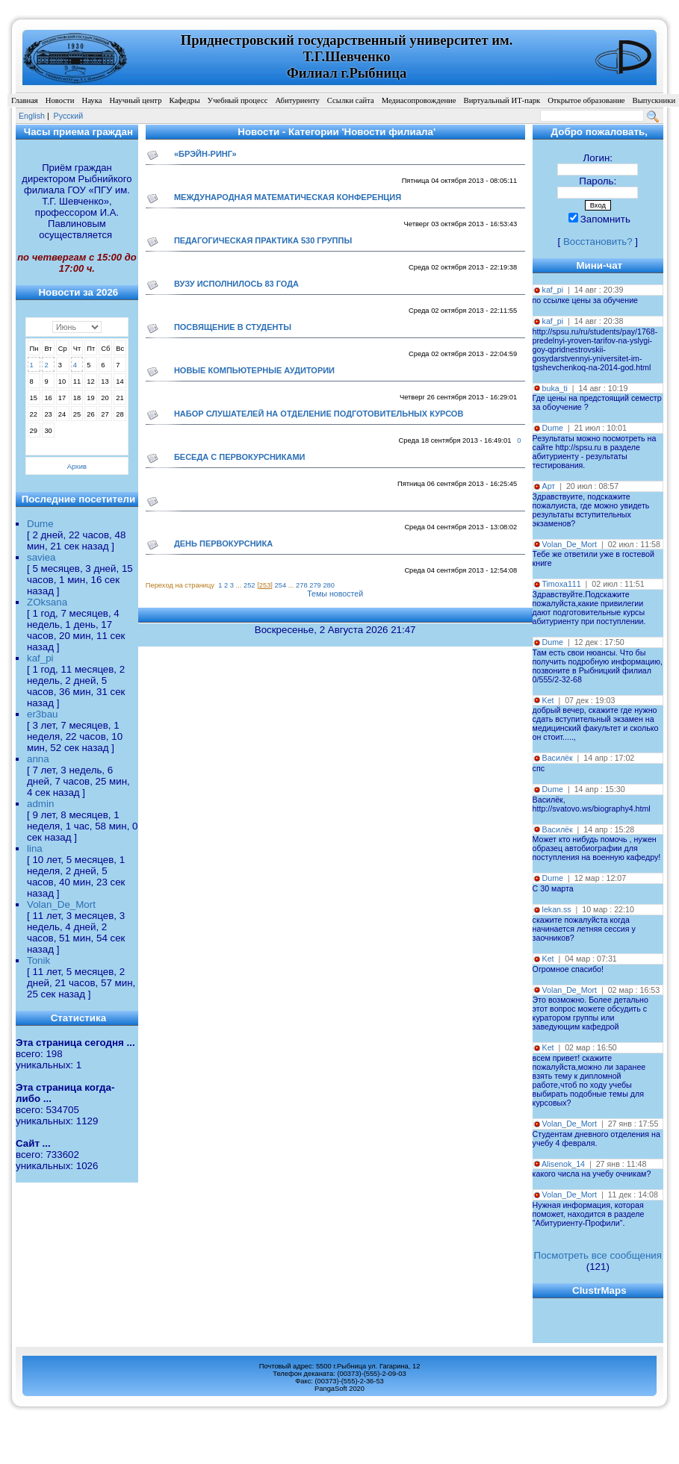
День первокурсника (223, 543)
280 (329, 585)
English (32, 115)
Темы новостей (335, 593)
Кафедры (184, 100)
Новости (60, 100)
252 (249, 585)
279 (315, 585)
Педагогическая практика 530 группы (263, 240)
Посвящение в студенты (232, 327)
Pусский (69, 115)
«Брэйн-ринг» (205, 153)
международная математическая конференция (287, 197)
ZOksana (47, 602)
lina (35, 848)
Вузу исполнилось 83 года (236, 283)
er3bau (42, 714)
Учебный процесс (238, 100)
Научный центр (135, 100)
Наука (91, 100)
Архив (77, 466)
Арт (549, 486)
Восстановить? (598, 241)
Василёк (557, 757)
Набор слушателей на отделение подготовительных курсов (318, 413)
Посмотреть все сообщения (598, 1255)
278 (302, 585)
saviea (41, 557)
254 (281, 585)
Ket (548, 700)
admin (40, 803)
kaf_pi (40, 658)
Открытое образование (586, 100)
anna (38, 758)
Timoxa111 (561, 583)
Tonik (38, 960)
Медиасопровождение (419, 100)
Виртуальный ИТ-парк (502, 100)
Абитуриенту (297, 100)
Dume (40, 523)
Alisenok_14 (563, 1163)
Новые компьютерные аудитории (254, 370)
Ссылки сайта (350, 100)
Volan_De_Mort (61, 904)
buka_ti (555, 388)
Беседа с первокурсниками (240, 456)
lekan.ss (556, 909)
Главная (24, 100)
